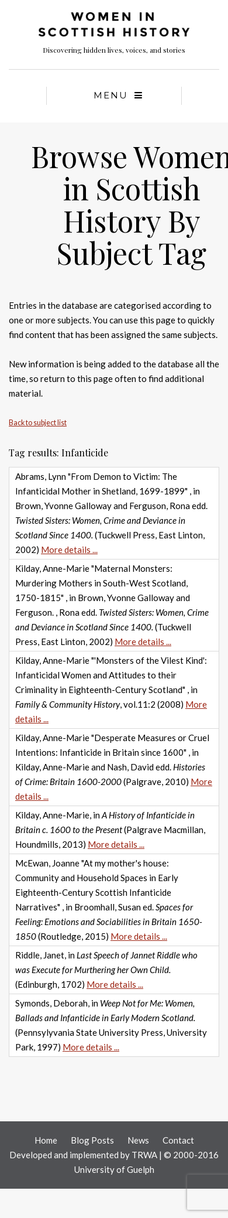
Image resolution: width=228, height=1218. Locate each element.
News (138, 1140)
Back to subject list (38, 422)
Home (45, 1140)
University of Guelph (114, 1169)
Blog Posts (92, 1140)
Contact (178, 1140)
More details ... (69, 549)
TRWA (144, 1154)
